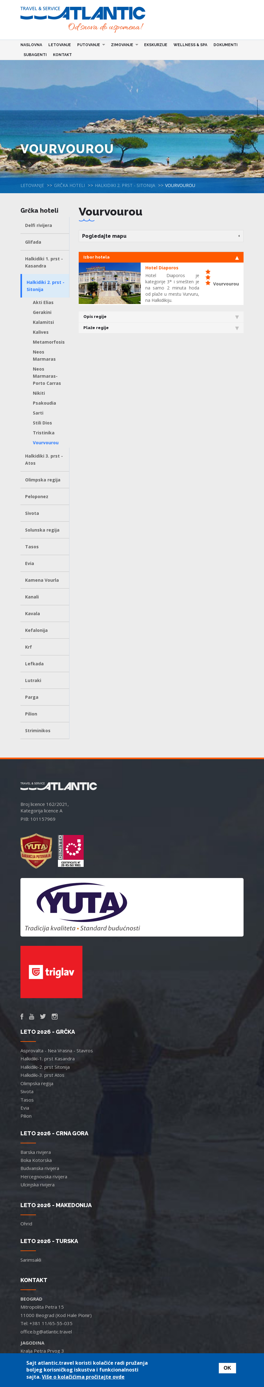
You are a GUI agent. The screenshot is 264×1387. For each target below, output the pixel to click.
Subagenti (35, 55)
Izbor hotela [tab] (161, 257)
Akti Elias (43, 302)
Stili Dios (42, 423)
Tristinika (44, 433)
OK (227, 1368)
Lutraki (33, 680)
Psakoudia (44, 403)
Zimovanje (123, 45)
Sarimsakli (30, 1260)
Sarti (38, 413)
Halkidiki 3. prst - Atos (44, 459)
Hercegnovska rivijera (43, 1176)
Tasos (32, 547)
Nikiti (39, 393)
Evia (29, 563)
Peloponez (36, 496)
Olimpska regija (42, 480)
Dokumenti (225, 45)
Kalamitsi (43, 322)
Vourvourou (46, 443)
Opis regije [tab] (161, 316)
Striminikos (38, 730)
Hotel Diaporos (161, 268)
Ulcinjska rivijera (37, 1184)
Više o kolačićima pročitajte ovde (83, 1376)
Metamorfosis (49, 342)
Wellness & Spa (190, 45)
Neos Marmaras (44, 355)
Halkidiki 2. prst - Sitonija (125, 185)
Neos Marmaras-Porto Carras (47, 376)
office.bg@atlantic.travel (46, 1331)
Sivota (32, 513)
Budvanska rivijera (39, 1168)
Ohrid (26, 1223)
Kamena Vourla (42, 580)
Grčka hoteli (69, 185)
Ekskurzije (155, 45)
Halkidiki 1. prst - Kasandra (44, 262)
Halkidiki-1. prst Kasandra (47, 1058)
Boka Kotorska (36, 1160)
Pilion (31, 714)
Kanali (32, 597)
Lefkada (34, 664)
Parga (31, 697)
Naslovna (31, 45)
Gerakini (42, 312)
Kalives (41, 332)
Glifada (33, 242)
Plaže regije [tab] (161, 327)
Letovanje (59, 45)
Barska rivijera (35, 1152)
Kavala (32, 613)
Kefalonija (36, 630)
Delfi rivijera (38, 225)
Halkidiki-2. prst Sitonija (45, 1067)
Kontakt (62, 55)
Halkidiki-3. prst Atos (42, 1075)
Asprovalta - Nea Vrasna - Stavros (56, 1050)
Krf (28, 647)
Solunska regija (42, 530)
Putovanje (89, 45)
